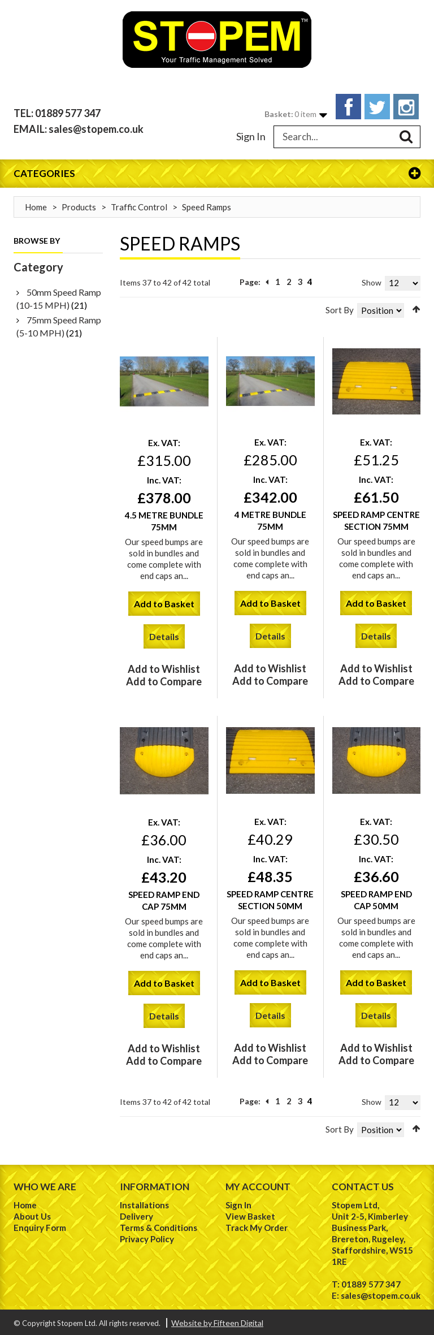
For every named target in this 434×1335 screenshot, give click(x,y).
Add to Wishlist (164, 666)
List (140, 304)
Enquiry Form (40, 1225)
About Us (32, 1214)
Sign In (251, 133)
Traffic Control (139, 204)
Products (79, 204)
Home (36, 204)
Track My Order (256, 1225)
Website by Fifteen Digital (217, 1320)
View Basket (250, 1214)
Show (371, 279)
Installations (144, 1203)
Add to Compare (164, 679)
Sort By (340, 307)
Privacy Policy (147, 1237)
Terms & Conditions (158, 1225)
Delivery (136, 1214)
